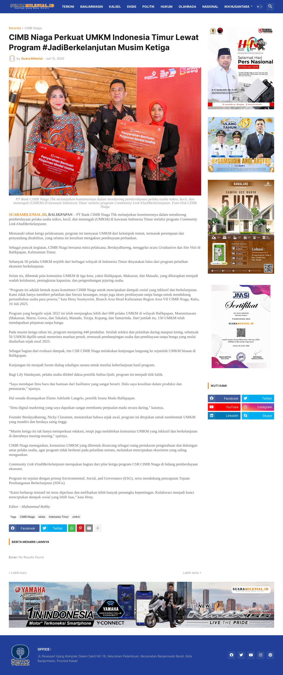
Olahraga (187, 6)
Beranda (15, 28)
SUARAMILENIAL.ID (27, 214)
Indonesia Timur (59, 516)
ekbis (41, 516)
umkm (76, 516)
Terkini (68, 6)
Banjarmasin (91, 6)
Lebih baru (19, 573)
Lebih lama (191, 573)
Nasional (210, 6)
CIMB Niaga (33, 28)
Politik (148, 6)
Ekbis (131, 6)
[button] (259, 6)
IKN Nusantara (236, 6)
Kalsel (115, 6)
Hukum (166, 6)
